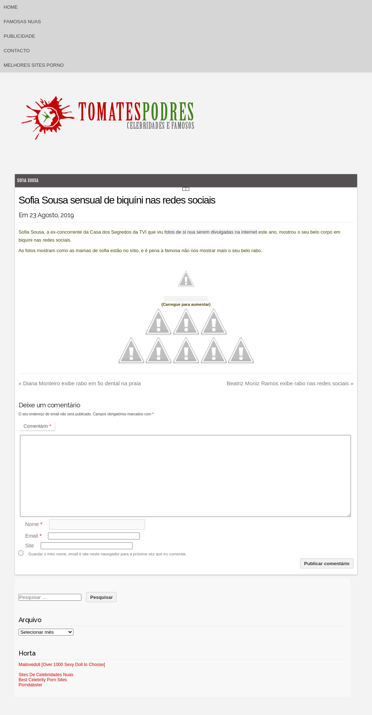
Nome (34, 524)
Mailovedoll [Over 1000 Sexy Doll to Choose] (62, 664)
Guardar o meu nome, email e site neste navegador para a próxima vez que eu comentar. (107, 554)
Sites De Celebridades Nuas (46, 674)
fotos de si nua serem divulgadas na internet (211, 232)
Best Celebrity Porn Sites (43, 679)
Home (11, 7)
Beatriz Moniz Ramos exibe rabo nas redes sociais (290, 383)
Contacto (17, 50)
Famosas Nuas (22, 21)
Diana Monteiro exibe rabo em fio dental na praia (80, 383)
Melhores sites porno (34, 65)
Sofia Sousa (28, 180)
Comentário (37, 426)
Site (29, 545)
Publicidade (19, 36)
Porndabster (30, 684)
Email (33, 536)
